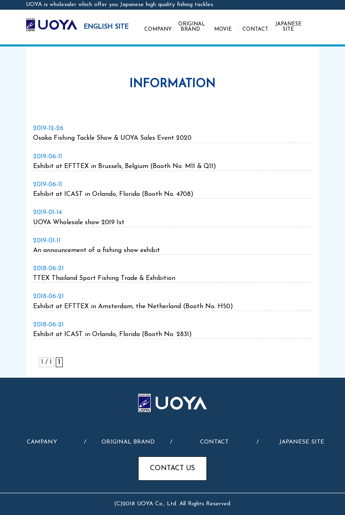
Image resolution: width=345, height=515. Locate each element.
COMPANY (159, 29)
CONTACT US (172, 468)
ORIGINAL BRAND (193, 26)
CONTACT (257, 29)
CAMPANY (42, 442)
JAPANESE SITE (288, 26)
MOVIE (227, 29)
